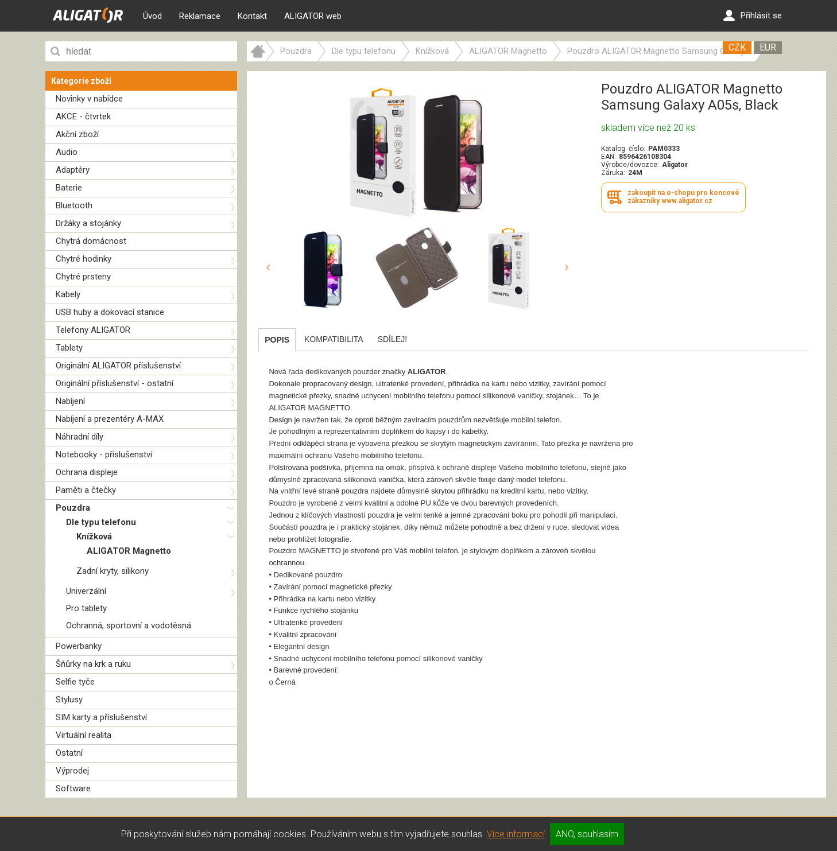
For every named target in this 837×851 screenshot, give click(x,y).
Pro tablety (86, 608)
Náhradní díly (79, 437)
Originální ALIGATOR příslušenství (118, 365)
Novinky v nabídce (89, 99)
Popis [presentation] (277, 339)
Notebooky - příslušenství (104, 454)
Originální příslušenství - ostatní (114, 383)
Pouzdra (73, 508)
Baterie (69, 187)
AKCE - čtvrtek (83, 116)
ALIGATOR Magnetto (129, 551)
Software (73, 788)
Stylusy (69, 699)
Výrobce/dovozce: (630, 165)
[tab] (277, 339)
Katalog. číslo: (623, 149)
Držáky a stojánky (88, 223)
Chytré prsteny (83, 276)
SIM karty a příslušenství (101, 717)
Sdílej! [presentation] (392, 339)
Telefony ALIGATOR (93, 330)
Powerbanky (79, 646)
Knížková (94, 536)
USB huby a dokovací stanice (110, 312)
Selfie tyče (75, 682)
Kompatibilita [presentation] (333, 339)
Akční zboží (77, 134)
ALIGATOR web (313, 16)
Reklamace (199, 16)
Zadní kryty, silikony (112, 571)
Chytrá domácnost (91, 241)
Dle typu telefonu (101, 522)
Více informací (516, 834)
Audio (67, 152)
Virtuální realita (83, 735)
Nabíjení (70, 401)
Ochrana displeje (87, 472)
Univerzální (86, 591)
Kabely (68, 294)
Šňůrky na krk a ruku (93, 664)
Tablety (69, 348)
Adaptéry (73, 170)
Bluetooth (74, 205)
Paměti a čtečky (86, 490)
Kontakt (252, 16)
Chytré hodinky (83, 259)
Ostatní (69, 753)
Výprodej (72, 770)
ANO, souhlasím (587, 834)
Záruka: (613, 173)
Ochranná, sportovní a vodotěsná (128, 625)
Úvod (152, 16)
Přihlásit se (752, 15)
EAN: (608, 157)
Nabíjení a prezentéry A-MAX (110, 419)
